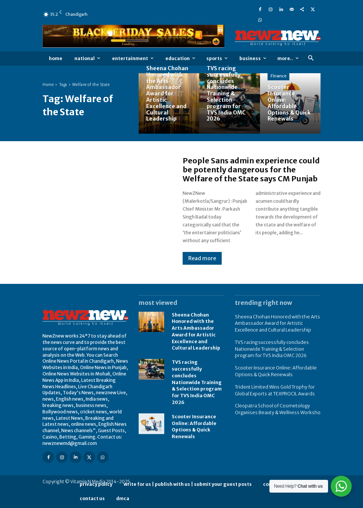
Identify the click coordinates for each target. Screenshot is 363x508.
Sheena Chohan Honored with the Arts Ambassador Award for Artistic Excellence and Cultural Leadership (275, 323)
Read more (202, 258)
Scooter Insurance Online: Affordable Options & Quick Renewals (194, 421)
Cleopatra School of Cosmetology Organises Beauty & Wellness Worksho (276, 405)
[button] (310, 58)
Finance (278, 75)
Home (48, 84)
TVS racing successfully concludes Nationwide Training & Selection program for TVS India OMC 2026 (196, 378)
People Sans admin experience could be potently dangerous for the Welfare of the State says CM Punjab (251, 169)
